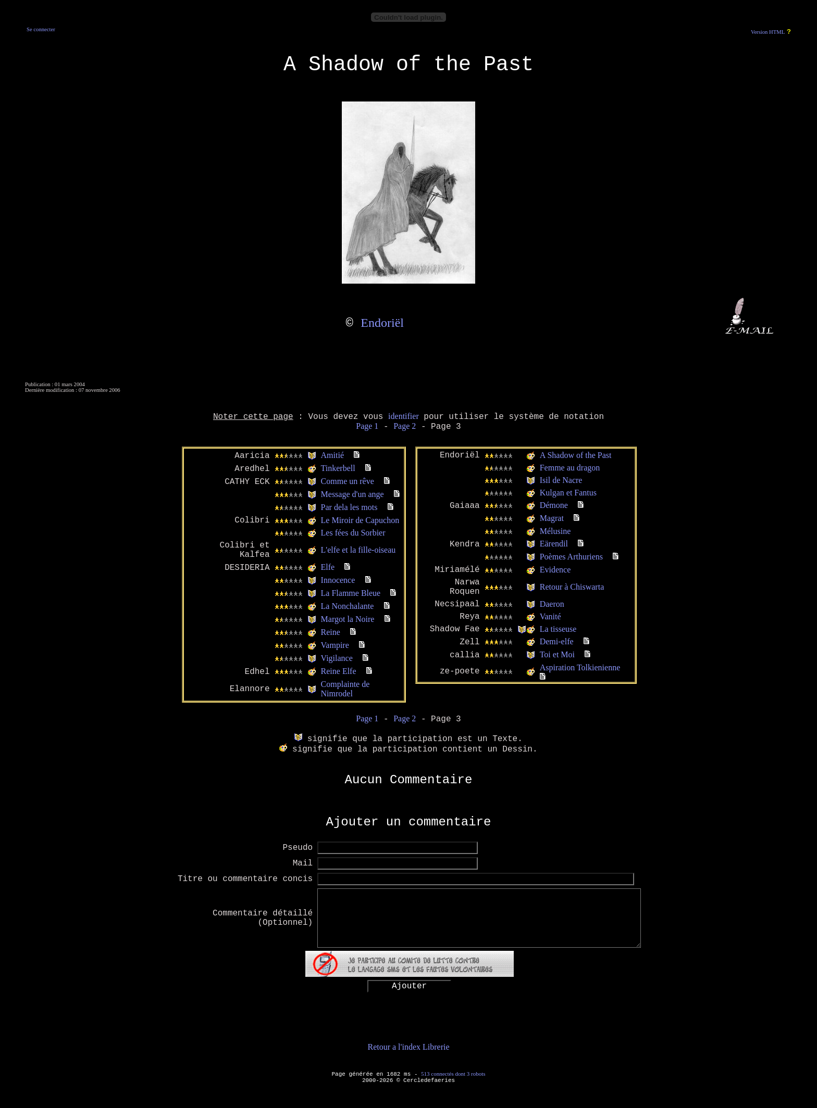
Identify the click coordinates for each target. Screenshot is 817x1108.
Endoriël (382, 322)
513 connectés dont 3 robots (453, 1074)
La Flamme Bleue (351, 593)
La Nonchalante (347, 606)
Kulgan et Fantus (568, 492)
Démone (554, 505)
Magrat (552, 518)
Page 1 (367, 426)
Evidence (555, 569)
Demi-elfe (557, 641)
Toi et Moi (557, 654)
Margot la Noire (348, 619)
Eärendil (554, 543)
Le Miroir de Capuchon (360, 520)
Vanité (550, 616)
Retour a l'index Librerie (408, 1046)
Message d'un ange (352, 494)
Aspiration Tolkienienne (580, 667)
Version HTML (768, 32)
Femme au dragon (570, 467)
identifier (403, 416)
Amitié (332, 455)
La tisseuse (558, 629)
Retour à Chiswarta (572, 586)
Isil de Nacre (561, 480)
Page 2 (404, 426)
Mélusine (555, 531)
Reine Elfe (338, 671)
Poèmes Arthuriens (571, 556)
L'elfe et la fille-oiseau (358, 549)
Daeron (552, 604)
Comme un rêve (347, 481)
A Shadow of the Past (576, 455)
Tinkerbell (338, 468)
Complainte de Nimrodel (345, 689)
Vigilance (337, 658)
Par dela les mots (349, 507)
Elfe (328, 567)
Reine (330, 632)
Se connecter (41, 29)
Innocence (338, 580)
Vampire (335, 645)
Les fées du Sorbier (353, 532)
